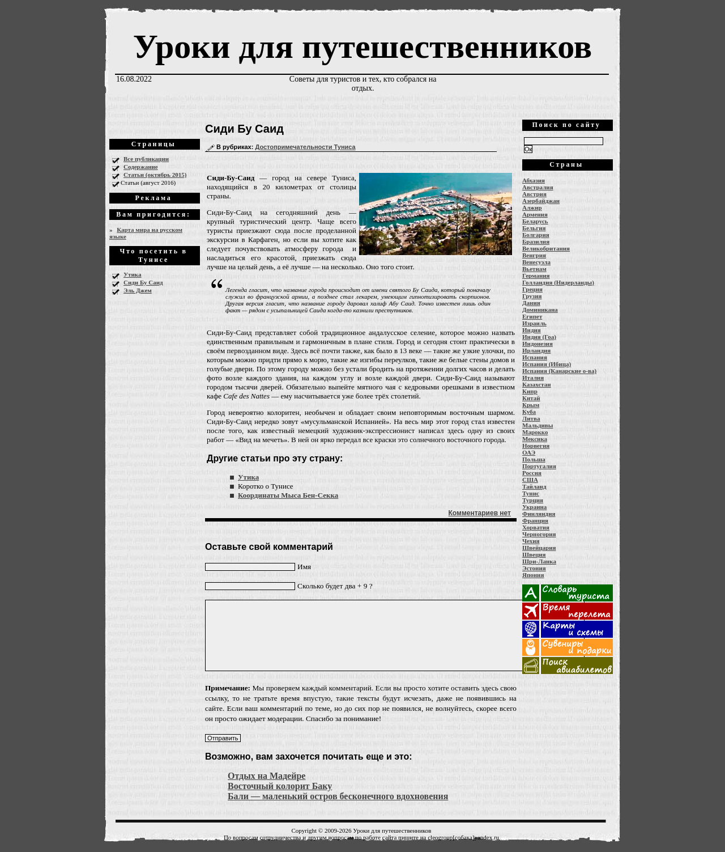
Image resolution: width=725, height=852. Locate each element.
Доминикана (540, 309)
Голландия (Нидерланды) (558, 282)
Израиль (534, 323)
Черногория (539, 534)
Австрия (534, 193)
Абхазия (533, 180)
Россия (531, 472)
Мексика (534, 438)
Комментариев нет (480, 513)
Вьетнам (534, 268)
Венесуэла (536, 261)
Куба (529, 411)
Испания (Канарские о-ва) (559, 370)
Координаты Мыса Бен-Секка (288, 495)
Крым (530, 404)
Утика (132, 274)
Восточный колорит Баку (280, 786)
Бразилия (535, 241)
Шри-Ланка (539, 561)
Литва (531, 418)
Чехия (531, 540)
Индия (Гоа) (539, 336)
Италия (533, 377)
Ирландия (536, 350)
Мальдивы (537, 425)
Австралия (537, 187)
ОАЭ (528, 452)
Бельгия (533, 227)
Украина (534, 506)
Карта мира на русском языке (145, 233)
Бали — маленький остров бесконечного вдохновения (338, 796)
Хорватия (535, 527)
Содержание (140, 166)
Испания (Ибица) (546, 364)
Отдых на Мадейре (266, 776)
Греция (532, 289)
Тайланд (534, 486)
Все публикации (146, 158)
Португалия (539, 466)
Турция (532, 500)
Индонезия (537, 343)
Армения (535, 214)
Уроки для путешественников (362, 46)
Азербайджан (541, 200)
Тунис (530, 493)
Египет (532, 316)
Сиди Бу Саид (143, 282)
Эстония (534, 568)
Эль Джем (137, 290)
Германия (536, 275)
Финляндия (538, 513)
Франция (535, 520)
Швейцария (539, 547)
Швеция (534, 554)
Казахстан (536, 384)
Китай (531, 398)
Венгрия (534, 255)
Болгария (535, 234)
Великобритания (546, 248)
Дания (531, 302)
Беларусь (535, 221)
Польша (533, 459)
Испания (534, 357)
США (530, 479)
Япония (533, 574)
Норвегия (535, 445)
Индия (531, 330)
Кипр (530, 391)
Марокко (535, 432)
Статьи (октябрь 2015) (154, 174)
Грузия (532, 296)
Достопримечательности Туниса (305, 146)
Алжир (532, 207)
